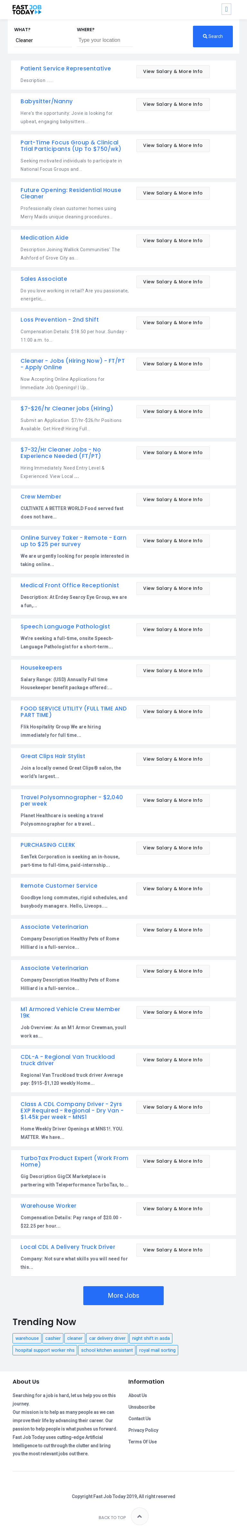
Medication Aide (45, 237)
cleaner (75, 1338)
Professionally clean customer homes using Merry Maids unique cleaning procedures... (68, 212)
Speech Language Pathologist (65, 626)
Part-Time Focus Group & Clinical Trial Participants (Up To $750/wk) (71, 145)
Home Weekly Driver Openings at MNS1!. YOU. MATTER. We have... (72, 1133)
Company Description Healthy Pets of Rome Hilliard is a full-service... (70, 943)
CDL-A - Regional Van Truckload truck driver (68, 1060)
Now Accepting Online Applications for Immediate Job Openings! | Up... (63, 383)
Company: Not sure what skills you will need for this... (74, 1263)
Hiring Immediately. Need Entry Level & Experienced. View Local (63, 472)
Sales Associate (44, 279)
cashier (53, 1338)
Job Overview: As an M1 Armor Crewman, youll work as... (73, 1032)
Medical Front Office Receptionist (70, 585)
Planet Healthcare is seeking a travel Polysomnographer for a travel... (62, 820)
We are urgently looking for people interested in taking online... (75, 560)
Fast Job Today (109, 1496)
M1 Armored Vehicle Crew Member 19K (70, 1012)
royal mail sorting (157, 1350)
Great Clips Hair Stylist (53, 756)
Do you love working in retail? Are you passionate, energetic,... (75, 295)
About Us (137, 1395)
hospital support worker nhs (45, 1350)
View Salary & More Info (173, 71)
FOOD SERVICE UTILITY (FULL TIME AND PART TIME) (74, 711)
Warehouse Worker (49, 1206)
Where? (86, 29)
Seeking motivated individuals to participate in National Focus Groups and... (71, 165)
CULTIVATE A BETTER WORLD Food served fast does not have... (72, 512)
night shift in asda (151, 1338)
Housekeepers (41, 667)
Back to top (124, 1516)
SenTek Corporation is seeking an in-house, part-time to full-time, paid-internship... (70, 861)
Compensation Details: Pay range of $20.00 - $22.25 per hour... (71, 1222)
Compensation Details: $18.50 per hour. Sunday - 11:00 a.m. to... (74, 336)
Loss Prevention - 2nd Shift (60, 319)
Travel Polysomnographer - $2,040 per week (72, 800)
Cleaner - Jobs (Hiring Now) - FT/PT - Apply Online (73, 364)
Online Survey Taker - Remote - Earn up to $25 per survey (74, 541)
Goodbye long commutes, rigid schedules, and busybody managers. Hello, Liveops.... (74, 902)
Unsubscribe (141, 1407)
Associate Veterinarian (54, 927)
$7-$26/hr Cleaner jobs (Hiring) (67, 408)
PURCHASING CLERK (48, 845)
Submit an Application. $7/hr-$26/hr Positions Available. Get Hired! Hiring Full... (71, 424)
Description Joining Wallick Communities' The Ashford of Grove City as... (70, 254)
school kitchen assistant (107, 1350)
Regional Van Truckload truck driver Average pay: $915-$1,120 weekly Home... (72, 1079)
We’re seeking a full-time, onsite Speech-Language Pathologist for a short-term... (67, 642)
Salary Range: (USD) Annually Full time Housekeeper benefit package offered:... (67, 684)
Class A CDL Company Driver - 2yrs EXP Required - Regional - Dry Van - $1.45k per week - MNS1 (72, 1110)
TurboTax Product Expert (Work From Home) (75, 1161)
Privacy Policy (143, 1430)
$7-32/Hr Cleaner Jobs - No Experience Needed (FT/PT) (61, 452)
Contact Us (139, 1418)
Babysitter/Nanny (47, 101)
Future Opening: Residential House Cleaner (71, 193)
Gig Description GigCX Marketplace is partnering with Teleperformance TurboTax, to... (74, 1180)
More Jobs (123, 1295)
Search (213, 36)
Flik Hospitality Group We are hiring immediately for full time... (61, 731)
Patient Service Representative (66, 68)
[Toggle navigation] (226, 9)
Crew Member (41, 496)
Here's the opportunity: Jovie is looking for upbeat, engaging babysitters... (67, 117)
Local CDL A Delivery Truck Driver (68, 1247)
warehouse (27, 1338)
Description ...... (37, 80)
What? (22, 29)
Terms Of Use (142, 1441)
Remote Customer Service (59, 886)
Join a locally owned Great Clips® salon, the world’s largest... (71, 772)
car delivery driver (107, 1338)
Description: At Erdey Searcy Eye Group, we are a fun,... (74, 601)
